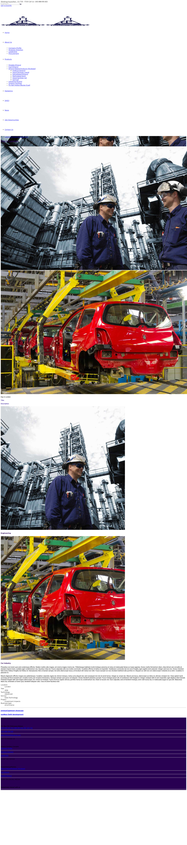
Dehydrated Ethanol (20, 74)
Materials (16, 137)
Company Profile (15, 48)
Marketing (9, 91)
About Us (8, 42)
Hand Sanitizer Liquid (20, 72)
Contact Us (9, 130)
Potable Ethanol (15, 65)
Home (7, 33)
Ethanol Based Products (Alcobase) (22, 69)
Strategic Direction (16, 50)
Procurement (14, 53)
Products (8, 59)
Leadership (13, 52)
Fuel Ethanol (13, 67)
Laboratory (9, 137)
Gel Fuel (15, 80)
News (7, 110)
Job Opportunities (12, 120)
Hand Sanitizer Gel (19, 78)
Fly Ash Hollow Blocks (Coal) (19, 85)
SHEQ (7, 101)
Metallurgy (24, 137)
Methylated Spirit (19, 76)
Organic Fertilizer (15, 83)
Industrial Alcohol (15, 82)
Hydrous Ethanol (18, 70)
